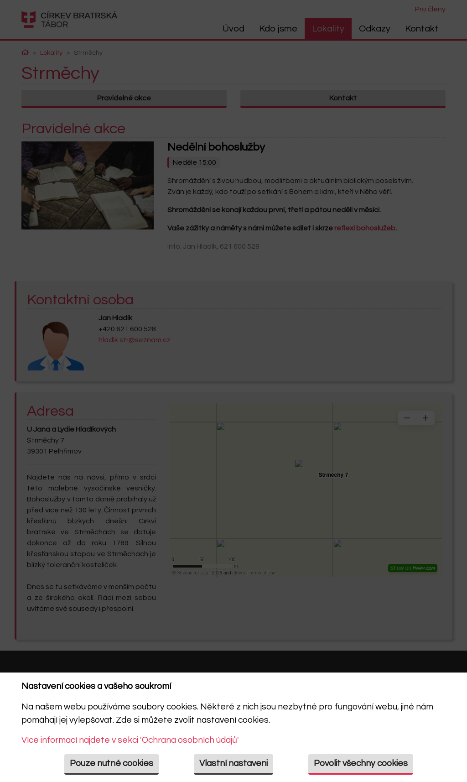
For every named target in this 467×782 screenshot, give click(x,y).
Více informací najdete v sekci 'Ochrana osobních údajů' (130, 740)
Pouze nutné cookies (111, 763)
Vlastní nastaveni (233, 763)
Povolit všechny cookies (361, 763)
